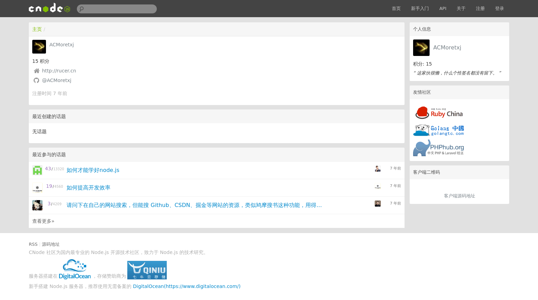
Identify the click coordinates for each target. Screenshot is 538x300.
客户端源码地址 (459, 195)
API (442, 8)
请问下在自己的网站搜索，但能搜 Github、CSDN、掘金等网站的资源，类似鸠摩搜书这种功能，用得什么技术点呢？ (196, 205)
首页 (396, 8)
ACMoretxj (447, 47)
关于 (461, 8)
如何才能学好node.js (93, 170)
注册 (480, 8)
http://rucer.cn (59, 70)
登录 (499, 8)
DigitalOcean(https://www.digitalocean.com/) (187, 286)
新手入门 (420, 8)
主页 (37, 29)
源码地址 (51, 244)
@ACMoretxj (56, 80)
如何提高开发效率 (88, 187)
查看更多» (43, 221)
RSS (33, 244)
